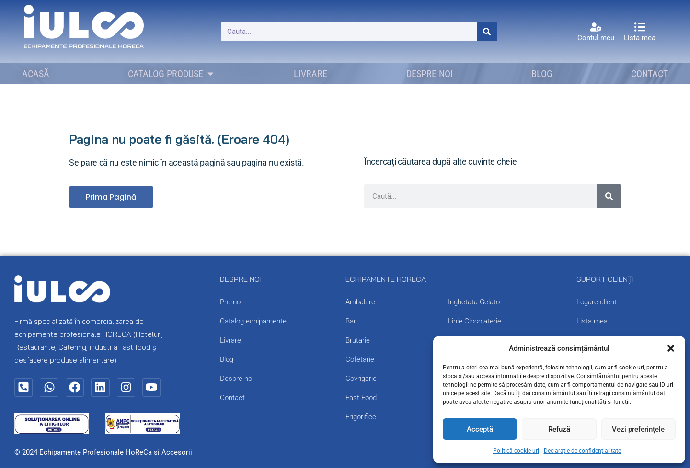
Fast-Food (361, 398)
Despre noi (236, 379)
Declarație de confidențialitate (582, 450)
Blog (226, 360)
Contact (232, 398)
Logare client (596, 302)
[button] (671, 348)
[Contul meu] (595, 27)
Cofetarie (359, 360)
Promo (230, 302)
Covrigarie (361, 379)
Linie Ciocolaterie (474, 321)
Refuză (559, 429)
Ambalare (360, 302)
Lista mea (640, 37)
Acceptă (480, 429)
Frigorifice (360, 417)
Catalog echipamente (253, 321)
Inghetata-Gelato (474, 302)
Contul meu (595, 37)
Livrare (230, 340)
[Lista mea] (639, 27)
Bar (350, 321)
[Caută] (487, 31)
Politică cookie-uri (516, 450)
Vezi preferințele (638, 429)
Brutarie (357, 340)
